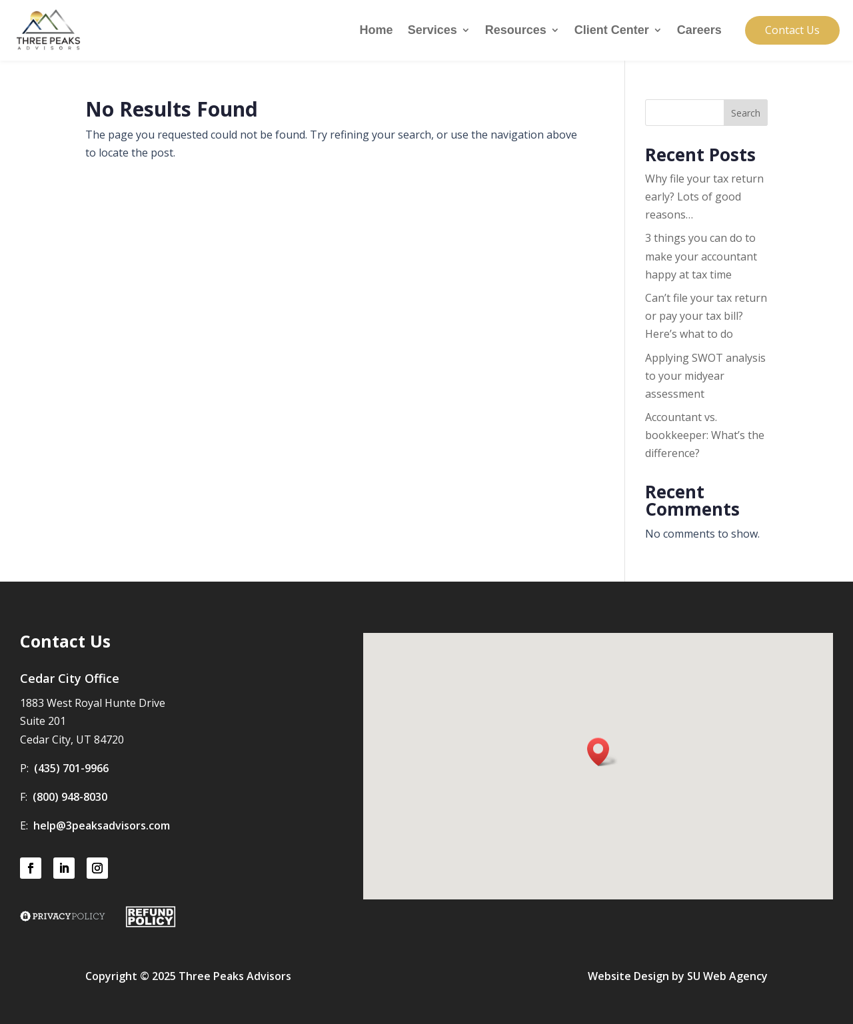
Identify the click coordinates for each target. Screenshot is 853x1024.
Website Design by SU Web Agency (678, 976)
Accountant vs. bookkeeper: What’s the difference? (704, 435)
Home (376, 31)
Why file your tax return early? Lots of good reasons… (704, 196)
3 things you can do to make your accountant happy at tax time (701, 256)
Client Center (611, 31)
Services (432, 31)
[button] (602, 752)
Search (745, 113)
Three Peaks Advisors (235, 976)
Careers (699, 31)
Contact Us (792, 30)
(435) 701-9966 (71, 768)
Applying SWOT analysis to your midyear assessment (705, 375)
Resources (515, 31)
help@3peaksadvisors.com (101, 825)
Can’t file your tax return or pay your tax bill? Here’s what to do (706, 315)
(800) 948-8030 (70, 796)
